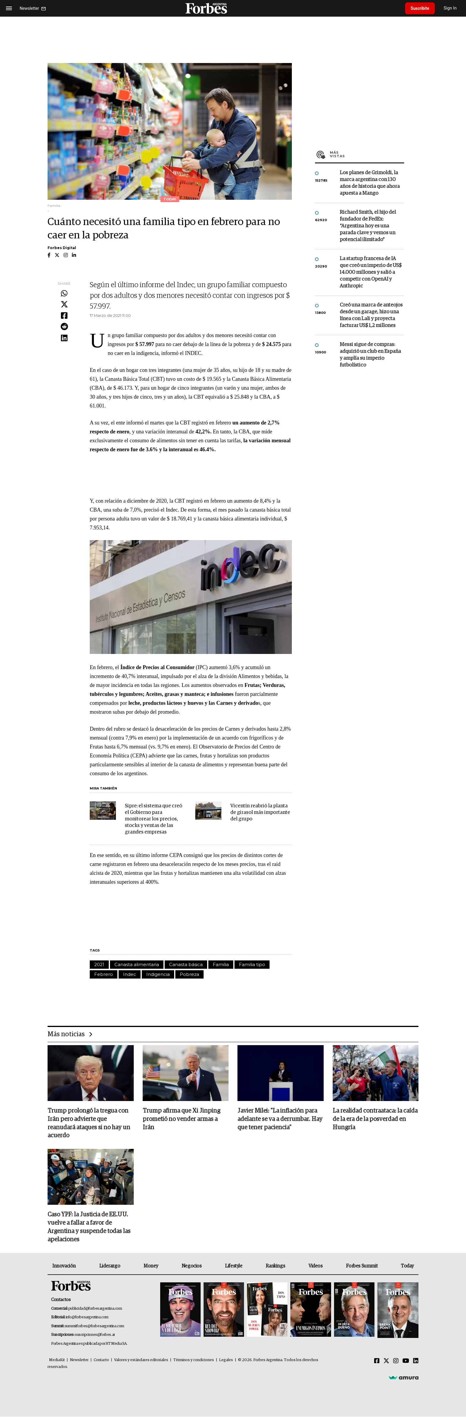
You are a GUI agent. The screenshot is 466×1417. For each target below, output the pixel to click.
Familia (221, 964)
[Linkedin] (415, 1361)
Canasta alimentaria (136, 964)
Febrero (103, 974)
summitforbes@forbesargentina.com (94, 1326)
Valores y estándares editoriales (141, 1360)
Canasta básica (186, 964)
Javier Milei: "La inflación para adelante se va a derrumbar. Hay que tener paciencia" (279, 1119)
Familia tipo (252, 964)
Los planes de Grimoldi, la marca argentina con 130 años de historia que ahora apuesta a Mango (370, 183)
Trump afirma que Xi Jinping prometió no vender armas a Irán (181, 1119)
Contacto (101, 1360)
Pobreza (189, 974)
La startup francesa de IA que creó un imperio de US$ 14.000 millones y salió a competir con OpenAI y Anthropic (371, 272)
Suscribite (420, 8)
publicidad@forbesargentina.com (95, 1309)
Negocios (192, 1266)
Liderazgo (109, 1266)
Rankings (275, 1266)
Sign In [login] (451, 8)
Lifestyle (233, 1266)
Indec (129, 974)
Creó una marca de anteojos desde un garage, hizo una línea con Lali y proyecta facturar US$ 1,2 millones (371, 315)
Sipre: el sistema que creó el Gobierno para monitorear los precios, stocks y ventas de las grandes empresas (153, 819)
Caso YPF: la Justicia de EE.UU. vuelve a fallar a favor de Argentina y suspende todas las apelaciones (89, 1227)
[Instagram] (396, 1361)
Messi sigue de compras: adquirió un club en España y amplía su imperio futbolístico (370, 355)
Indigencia (158, 974)
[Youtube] (405, 1361)
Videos (315, 1266)
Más (367, 154)
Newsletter (79, 1360)
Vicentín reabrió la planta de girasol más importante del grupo (260, 812)
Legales (226, 1360)
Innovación (64, 1266)
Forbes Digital (62, 248)
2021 (99, 964)
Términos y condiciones (193, 1360)
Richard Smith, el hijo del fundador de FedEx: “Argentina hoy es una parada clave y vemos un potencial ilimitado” (368, 226)
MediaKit (57, 1360)
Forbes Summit (361, 1266)
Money (151, 1266)
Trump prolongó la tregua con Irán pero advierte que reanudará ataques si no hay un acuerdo (89, 1123)
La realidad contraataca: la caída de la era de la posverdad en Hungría (375, 1119)
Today (407, 1266)
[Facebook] (377, 1361)
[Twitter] (386, 1361)
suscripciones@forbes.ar (95, 1335)
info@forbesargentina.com (87, 1318)
